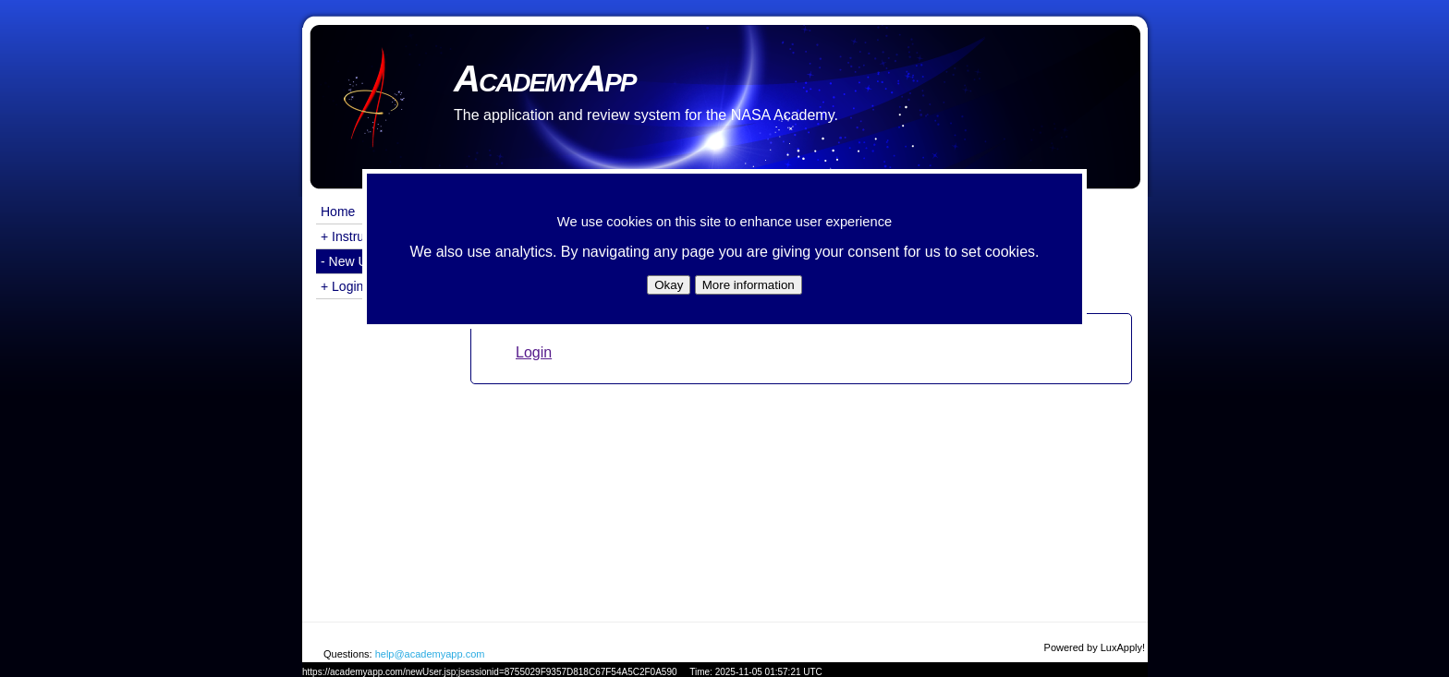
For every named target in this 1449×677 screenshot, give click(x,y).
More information (748, 285)
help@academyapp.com (430, 653)
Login (534, 352)
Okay (668, 285)
